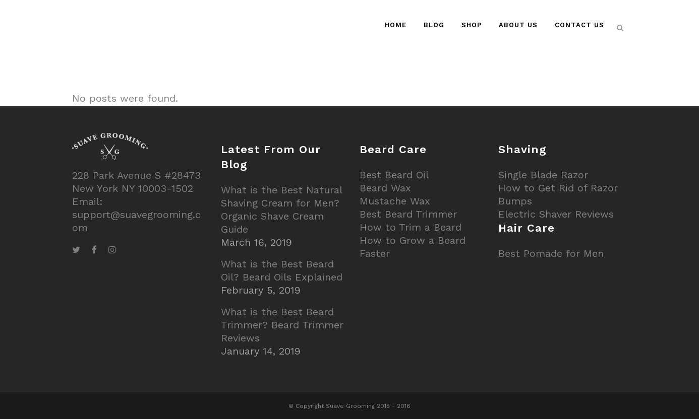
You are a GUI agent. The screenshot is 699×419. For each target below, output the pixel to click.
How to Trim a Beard (410, 227)
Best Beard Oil (394, 175)
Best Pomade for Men (551, 253)
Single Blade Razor (543, 175)
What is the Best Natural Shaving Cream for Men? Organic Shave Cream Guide (281, 209)
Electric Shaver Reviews (556, 214)
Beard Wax (385, 188)
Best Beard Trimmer (408, 214)
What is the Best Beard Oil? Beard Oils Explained (281, 270)
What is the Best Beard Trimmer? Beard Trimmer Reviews (282, 325)
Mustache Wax (395, 201)
